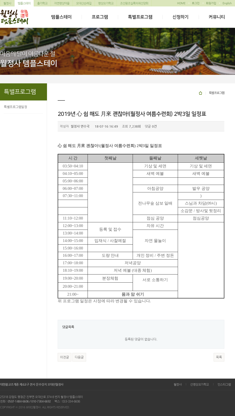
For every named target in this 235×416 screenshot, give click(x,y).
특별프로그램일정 (15, 107)
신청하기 (180, 17)
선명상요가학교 (199, 384)
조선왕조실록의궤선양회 (134, 3)
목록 (219, 357)
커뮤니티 (217, 17)
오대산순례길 (83, 3)
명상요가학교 (105, 3)
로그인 (196, 3)
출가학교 (42, 3)
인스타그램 (224, 384)
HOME (181, 3)
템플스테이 (24, 3)
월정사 (7, 3)
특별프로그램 (140, 17)
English (227, 3)
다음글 (79, 357)
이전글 (64, 357)
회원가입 (211, 3)
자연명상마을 (61, 3)
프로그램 (100, 17)
